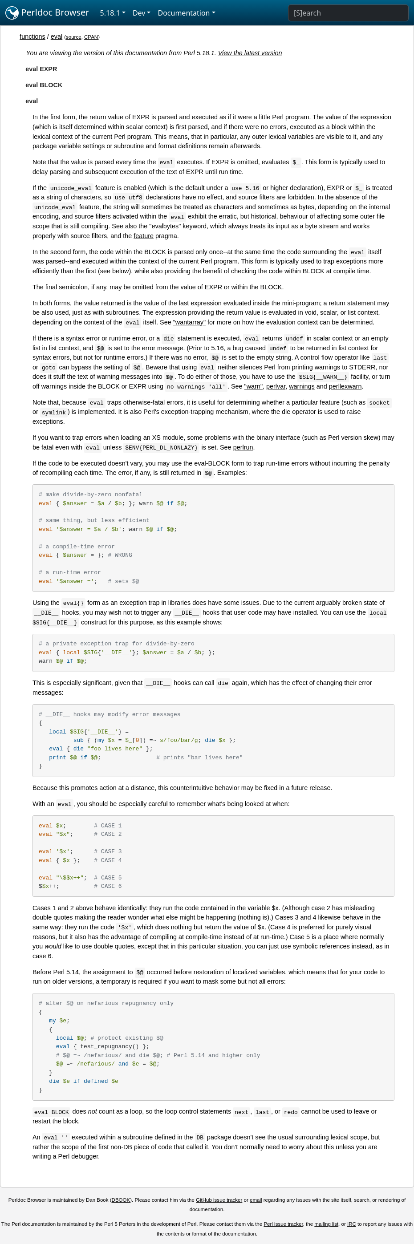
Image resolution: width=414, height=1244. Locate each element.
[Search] (348, 12)
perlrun (243, 447)
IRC (351, 1224)
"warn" (253, 386)
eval (56, 36)
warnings (302, 386)
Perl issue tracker (283, 1224)
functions (32, 36)
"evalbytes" (165, 226)
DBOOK (121, 1200)
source (73, 37)
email (256, 1200)
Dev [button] (139, 13)
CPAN (91, 37)
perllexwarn (345, 386)
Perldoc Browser (47, 13)
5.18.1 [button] (110, 13)
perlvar (275, 386)
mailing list (326, 1224)
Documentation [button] (184, 13)
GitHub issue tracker (219, 1200)
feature (144, 235)
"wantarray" (189, 322)
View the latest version (250, 53)
